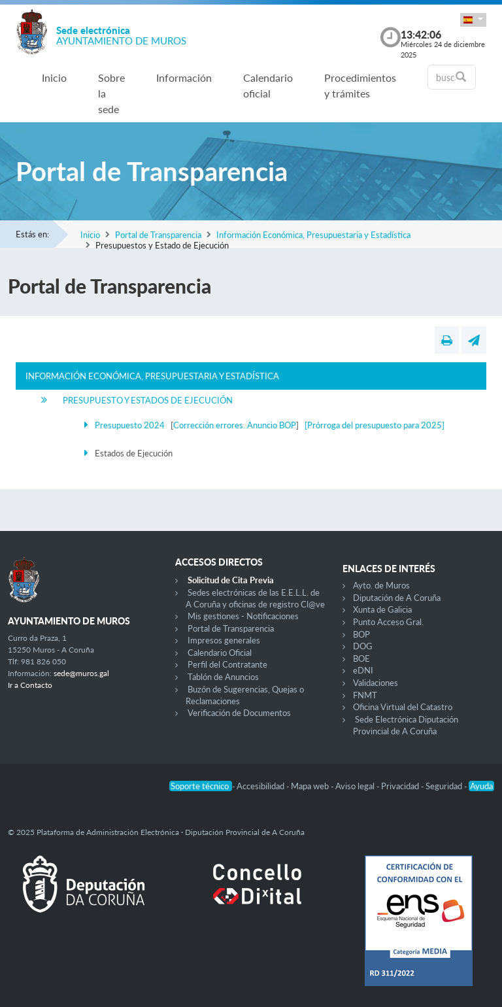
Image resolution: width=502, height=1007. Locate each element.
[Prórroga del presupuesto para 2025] (374, 425)
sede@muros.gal (81, 673)
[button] (473, 20)
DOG (363, 646)
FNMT (365, 695)
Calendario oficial (268, 85)
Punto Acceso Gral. (388, 622)
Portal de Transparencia (158, 235)
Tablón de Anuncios (223, 677)
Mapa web (311, 786)
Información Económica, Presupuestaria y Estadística (313, 235)
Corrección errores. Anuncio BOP (234, 425)
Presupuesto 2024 (130, 425)
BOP (361, 634)
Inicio (54, 77)
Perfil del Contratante (227, 664)
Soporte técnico (201, 786)
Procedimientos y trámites (360, 85)
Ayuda (481, 786)
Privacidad (401, 786)
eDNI (363, 670)
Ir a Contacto (30, 685)
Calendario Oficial (220, 652)
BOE (361, 658)
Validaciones (375, 682)
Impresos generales (224, 640)
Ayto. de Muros (381, 585)
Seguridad (445, 786)
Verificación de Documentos (239, 713)
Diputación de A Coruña (397, 597)
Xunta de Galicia (382, 609)
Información (184, 77)
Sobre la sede (111, 93)
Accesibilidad (261, 786)
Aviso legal (355, 786)
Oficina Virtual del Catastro (402, 707)
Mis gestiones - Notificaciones (243, 616)
